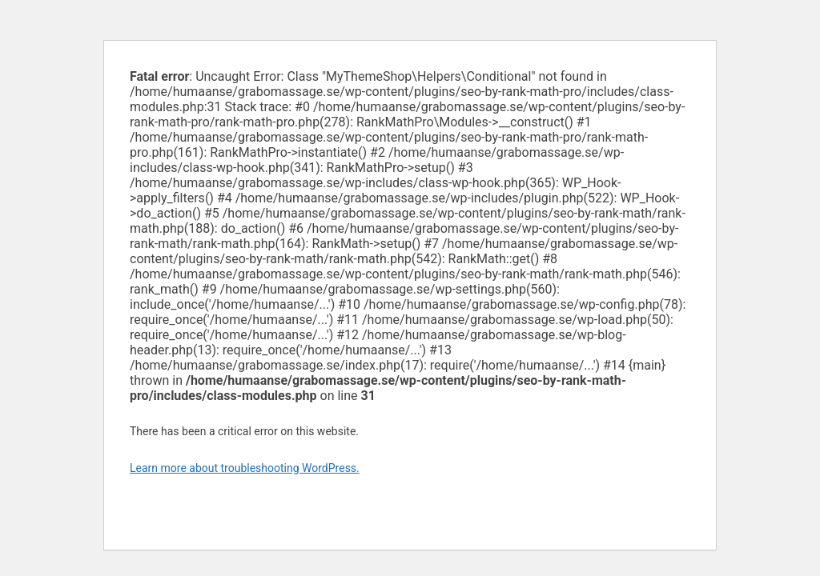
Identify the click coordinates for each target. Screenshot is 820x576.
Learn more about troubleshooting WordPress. (245, 468)
